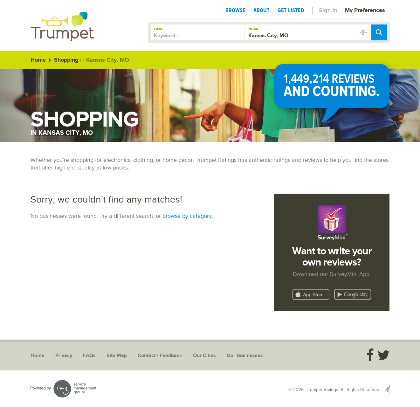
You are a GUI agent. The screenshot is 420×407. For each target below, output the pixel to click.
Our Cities (204, 356)
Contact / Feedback (160, 356)
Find (158, 29)
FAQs (89, 356)
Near (253, 29)
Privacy (63, 356)
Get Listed (291, 10)
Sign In (328, 10)
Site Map (117, 356)
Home (38, 60)
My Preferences (365, 10)
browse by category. (187, 216)
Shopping (66, 60)
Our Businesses (245, 356)
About (261, 10)
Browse (235, 10)
